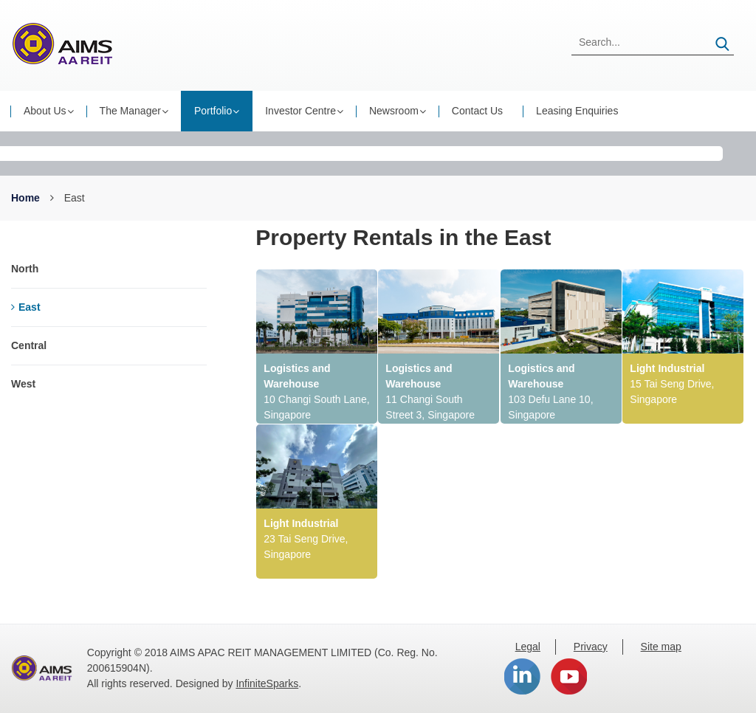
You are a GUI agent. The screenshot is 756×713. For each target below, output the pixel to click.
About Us (45, 111)
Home (25, 198)
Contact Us (477, 111)
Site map (661, 646)
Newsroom (394, 111)
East (26, 307)
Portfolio (213, 111)
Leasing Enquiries (577, 111)
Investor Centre (300, 111)
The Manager (130, 111)
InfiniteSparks (267, 683)
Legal (527, 646)
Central (29, 345)
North (24, 269)
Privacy (591, 646)
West (23, 384)
